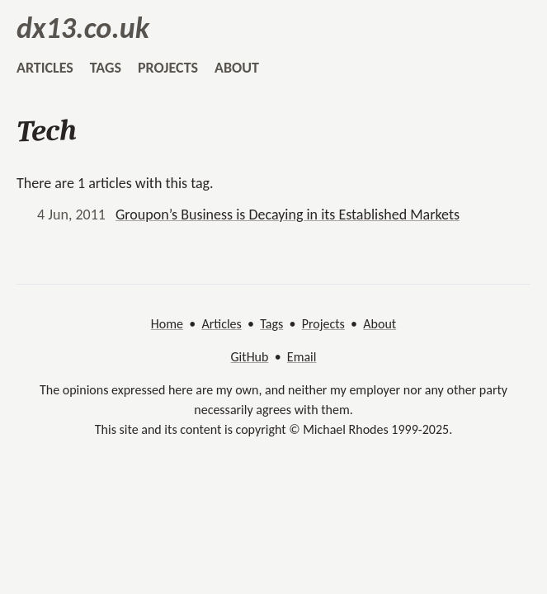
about (237, 68)
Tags (271, 324)
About (379, 324)
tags (105, 68)
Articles (221, 324)
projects (168, 68)
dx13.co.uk (83, 28)
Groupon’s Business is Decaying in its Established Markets (288, 214)
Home (167, 324)
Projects (323, 324)
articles (45, 68)
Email (302, 357)
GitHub (250, 357)
